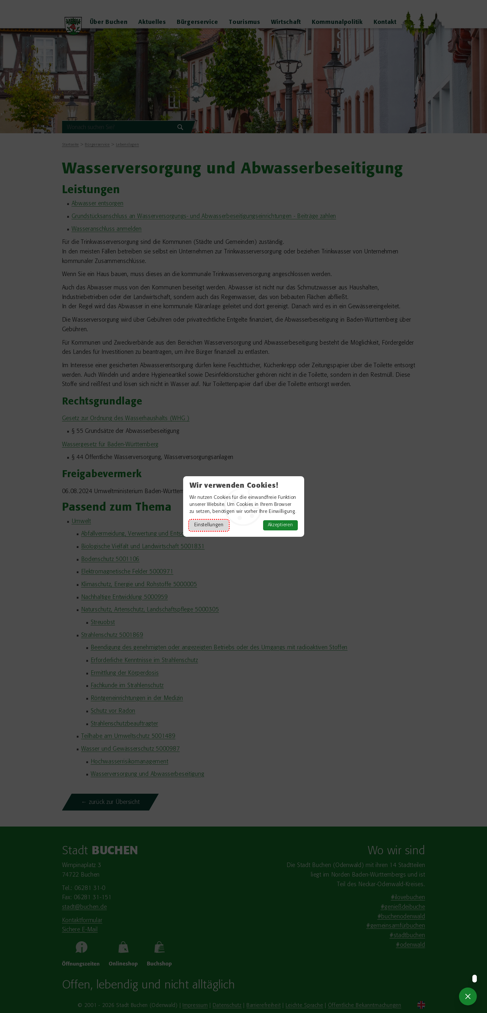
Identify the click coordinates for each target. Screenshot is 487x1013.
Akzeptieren (280, 525)
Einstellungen (209, 525)
